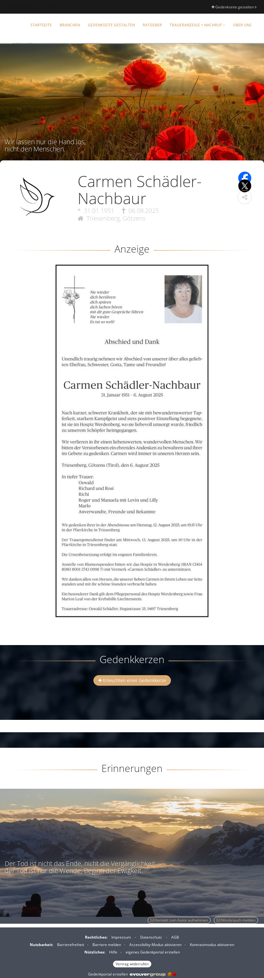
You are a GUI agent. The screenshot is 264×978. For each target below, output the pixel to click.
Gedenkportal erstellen (132, 974)
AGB (175, 937)
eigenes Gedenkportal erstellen (153, 952)
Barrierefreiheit (70, 944)
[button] (245, 197)
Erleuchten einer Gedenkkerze (132, 680)
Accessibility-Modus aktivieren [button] (155, 944)
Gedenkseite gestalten (234, 7)
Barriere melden (106, 944)
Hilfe (113, 952)
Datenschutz (151, 937)
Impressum (121, 937)
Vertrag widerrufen (132, 964)
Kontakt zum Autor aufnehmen (179, 920)
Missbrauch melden (236, 920)
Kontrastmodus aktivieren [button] (212, 944)
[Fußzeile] (132, 949)
